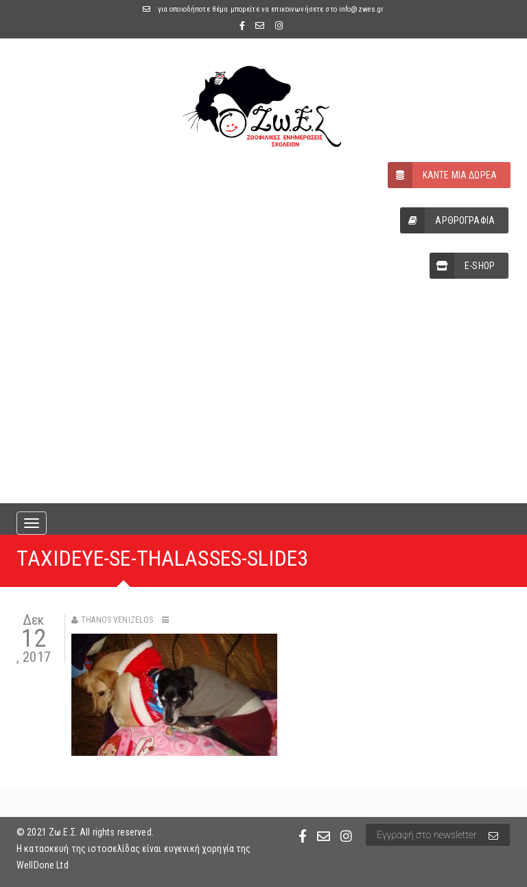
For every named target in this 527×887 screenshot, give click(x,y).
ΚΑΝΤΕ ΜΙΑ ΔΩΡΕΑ (442, 175)
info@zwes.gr (361, 9)
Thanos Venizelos (117, 620)
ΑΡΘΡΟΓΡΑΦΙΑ (447, 220)
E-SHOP (462, 266)
